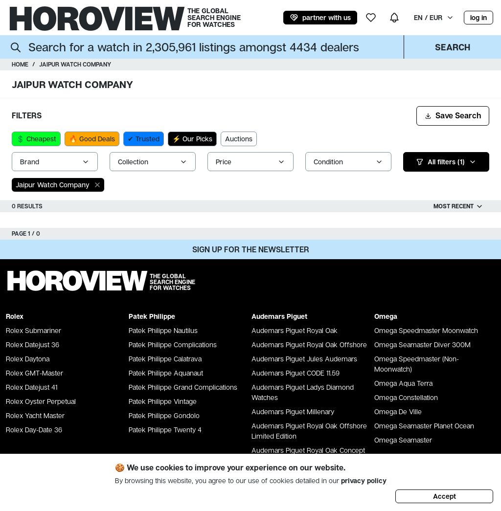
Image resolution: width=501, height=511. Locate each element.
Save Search (453, 115)
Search (452, 47)
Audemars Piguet (279, 316)
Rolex (14, 316)
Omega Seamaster (403, 440)
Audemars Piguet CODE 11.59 (295, 373)
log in (478, 17)
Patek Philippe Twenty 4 (165, 429)
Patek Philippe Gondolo (164, 415)
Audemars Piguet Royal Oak (294, 330)
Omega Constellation (406, 397)
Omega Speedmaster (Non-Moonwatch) (416, 364)
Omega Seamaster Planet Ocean (424, 426)
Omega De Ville (398, 411)
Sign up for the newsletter (250, 249)
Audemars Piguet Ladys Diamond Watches (302, 392)
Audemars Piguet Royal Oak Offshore (309, 344)
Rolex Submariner (33, 330)
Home (20, 64)
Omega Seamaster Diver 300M (422, 344)
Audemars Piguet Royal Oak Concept (308, 450)
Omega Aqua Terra (403, 383)
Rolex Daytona (27, 359)
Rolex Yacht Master (35, 415)
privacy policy (364, 480)
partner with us (320, 17)
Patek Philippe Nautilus (163, 330)
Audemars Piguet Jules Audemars (304, 359)
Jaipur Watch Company (75, 64)
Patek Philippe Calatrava (165, 359)
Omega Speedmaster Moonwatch (426, 330)
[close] (97, 185)
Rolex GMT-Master (34, 373)
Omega (385, 316)
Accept (444, 496)
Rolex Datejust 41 (31, 387)
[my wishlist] (371, 17)
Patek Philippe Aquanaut (166, 373)
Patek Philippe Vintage (163, 401)
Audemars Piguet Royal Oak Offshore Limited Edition (309, 431)
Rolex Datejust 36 (32, 344)
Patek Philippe (152, 316)
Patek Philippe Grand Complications (183, 387)
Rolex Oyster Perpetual (41, 401)
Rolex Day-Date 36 (34, 429)
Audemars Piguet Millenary (292, 411)
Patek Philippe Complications (173, 344)
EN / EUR (434, 17)
